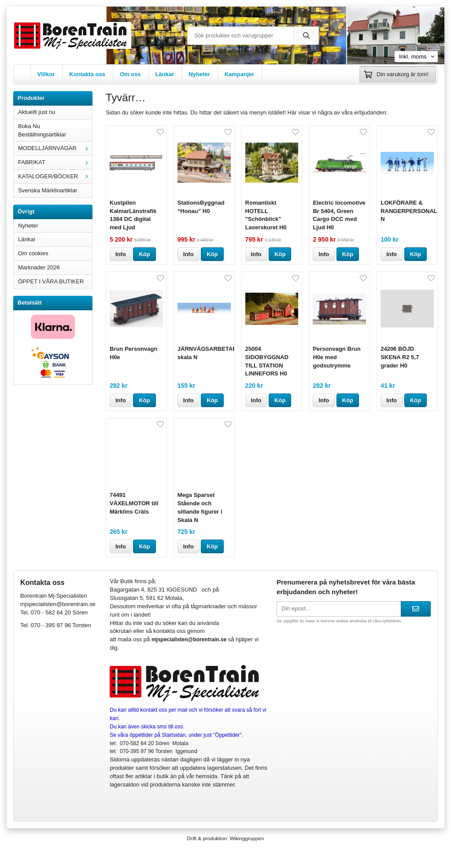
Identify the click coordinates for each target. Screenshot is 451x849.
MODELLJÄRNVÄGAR (55, 148)
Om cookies (33, 253)
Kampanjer (239, 74)
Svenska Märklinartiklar (47, 190)
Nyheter (199, 74)
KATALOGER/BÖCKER (55, 176)
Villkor (46, 74)
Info (120, 254)
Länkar (164, 74)
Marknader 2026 (39, 267)
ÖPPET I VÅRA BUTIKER (51, 281)
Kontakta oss (87, 74)
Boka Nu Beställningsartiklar (42, 130)
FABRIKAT (55, 162)
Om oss (130, 74)
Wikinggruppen (246, 838)
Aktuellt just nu (36, 112)
